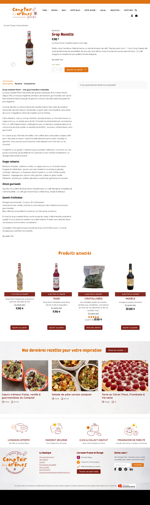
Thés (45, 10)
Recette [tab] (17, 83)
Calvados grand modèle (130, 297)
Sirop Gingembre (20, 295)
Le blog (42, 462)
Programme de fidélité (47, 464)
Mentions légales (64, 485)
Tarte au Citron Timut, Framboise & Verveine (123, 396)
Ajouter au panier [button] (19, 327)
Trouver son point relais (88, 471)
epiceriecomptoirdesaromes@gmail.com (54, 472)
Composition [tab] (28, 83)
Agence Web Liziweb (97, 485)
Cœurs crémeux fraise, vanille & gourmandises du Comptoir (21, 396)
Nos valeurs (43, 459)
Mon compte (44, 467)
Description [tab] (7, 83)
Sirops (13, 25)
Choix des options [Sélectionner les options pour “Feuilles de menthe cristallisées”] (93, 327)
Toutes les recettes (115, 350)
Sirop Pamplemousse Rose (56, 297)
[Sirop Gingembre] (19, 276)
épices (55, 10)
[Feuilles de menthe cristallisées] (93, 276)
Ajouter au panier (75, 69)
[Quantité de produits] (57, 69)
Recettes (116, 10)
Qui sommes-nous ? (46, 457)
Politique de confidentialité (36, 485)
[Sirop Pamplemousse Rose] (56, 276)
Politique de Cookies (52, 485)
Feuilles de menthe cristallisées (93, 297)
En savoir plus (19, 304)
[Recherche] (136, 10)
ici (58, 228)
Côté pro (128, 10)
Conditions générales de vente (80, 485)
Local (104, 10)
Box (64, 10)
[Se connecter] (132, 15)
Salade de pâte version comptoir (72, 394)
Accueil (6, 25)
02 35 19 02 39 (44, 470)
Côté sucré (90, 10)
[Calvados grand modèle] (130, 276)
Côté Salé (75, 10)
